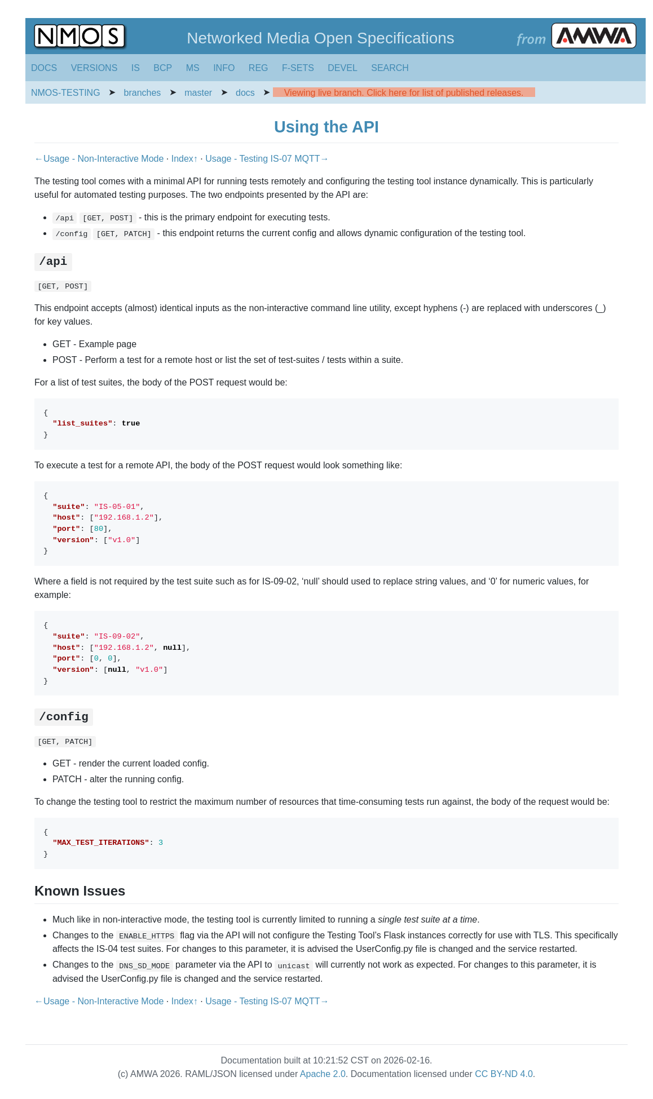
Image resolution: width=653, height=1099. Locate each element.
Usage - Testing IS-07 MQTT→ (267, 158)
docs (245, 93)
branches (142, 93)
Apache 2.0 (323, 1074)
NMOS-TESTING (65, 93)
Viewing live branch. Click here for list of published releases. (404, 93)
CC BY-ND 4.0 (504, 1074)
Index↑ (186, 158)
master (198, 93)
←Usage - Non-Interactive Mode (100, 158)
